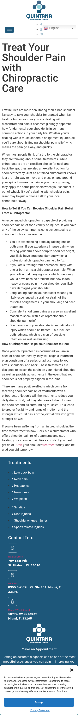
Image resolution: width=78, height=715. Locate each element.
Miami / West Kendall (19, 610)
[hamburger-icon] (9, 30)
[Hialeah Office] (12, 548)
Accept (39, 702)
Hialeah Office (15, 556)
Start (19, 445)
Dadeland (13, 583)
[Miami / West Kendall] (12, 601)
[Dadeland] (12, 574)
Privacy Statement (40, 710)
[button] (72, 670)
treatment (49, 445)
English (51, 28)
